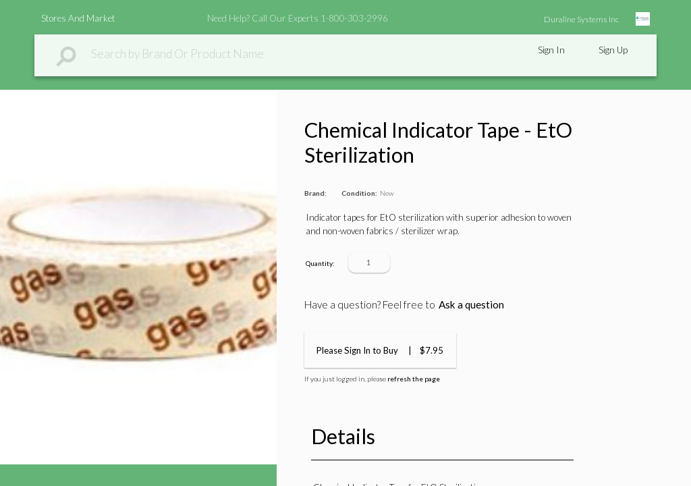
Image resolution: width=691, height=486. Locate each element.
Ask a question (471, 304)
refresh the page (413, 379)
